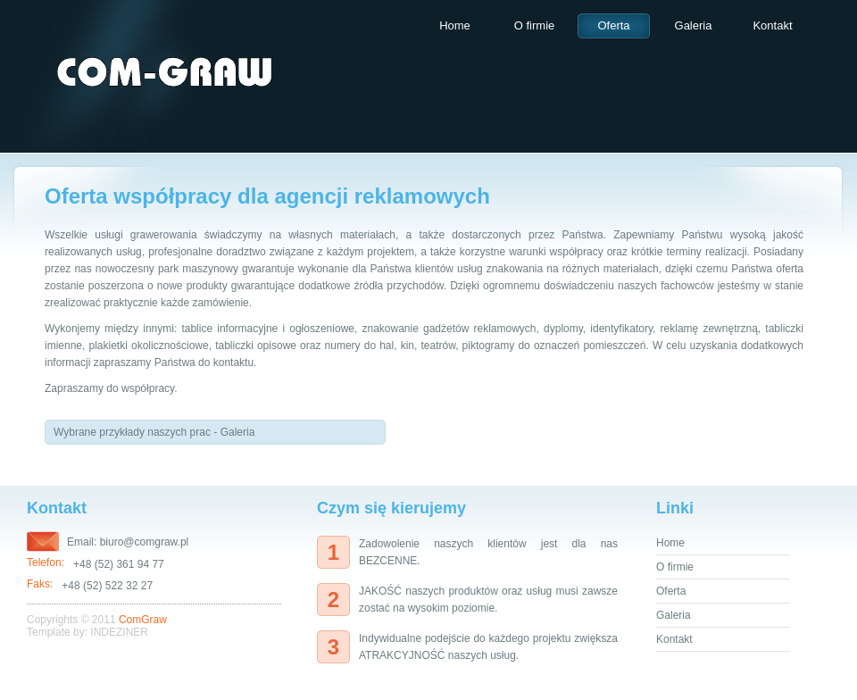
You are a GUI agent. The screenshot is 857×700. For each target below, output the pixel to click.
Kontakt (772, 25)
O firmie (534, 25)
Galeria (693, 25)
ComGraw (143, 619)
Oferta (613, 25)
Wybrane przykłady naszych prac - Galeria (154, 432)
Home (454, 25)
